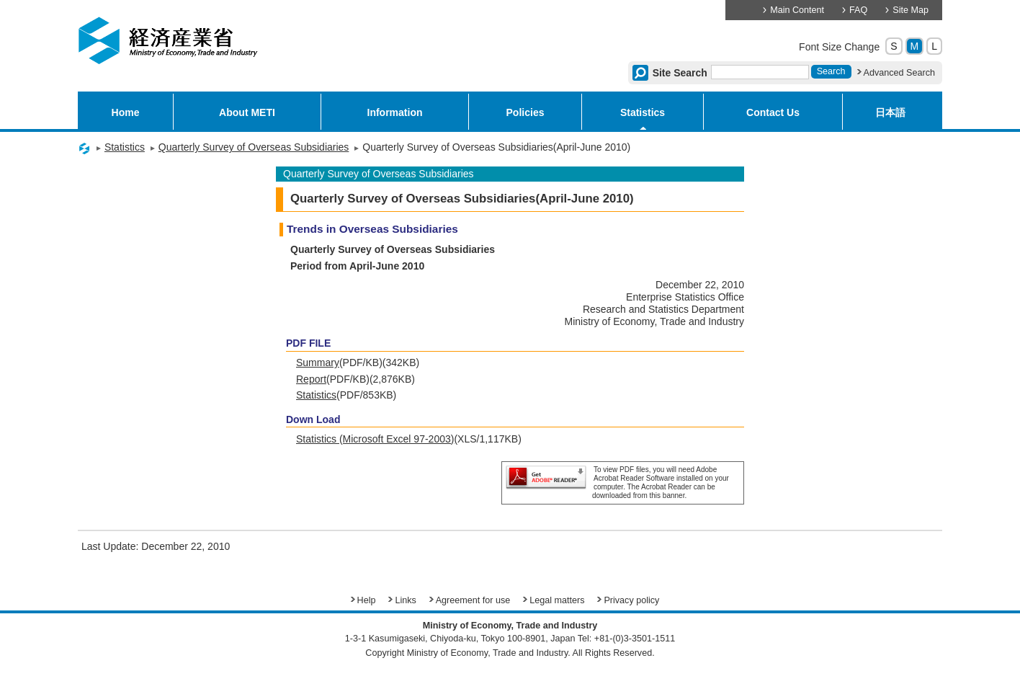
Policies (525, 112)
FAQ (858, 10)
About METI (247, 112)
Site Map (910, 10)
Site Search (680, 73)
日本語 (890, 112)
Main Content (797, 10)
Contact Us (773, 112)
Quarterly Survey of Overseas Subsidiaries (253, 147)
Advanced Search (899, 73)
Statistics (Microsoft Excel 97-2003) (375, 439)
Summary (317, 362)
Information (395, 112)
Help (366, 600)
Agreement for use (473, 600)
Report (311, 379)
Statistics (642, 112)
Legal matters (556, 600)
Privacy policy (631, 600)
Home (126, 112)
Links (405, 600)
